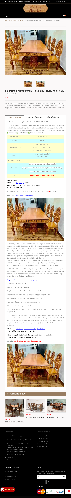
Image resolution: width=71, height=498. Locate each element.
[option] (29, 84)
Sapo (56, 495)
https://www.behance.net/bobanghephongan (26, 280)
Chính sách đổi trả (11, 471)
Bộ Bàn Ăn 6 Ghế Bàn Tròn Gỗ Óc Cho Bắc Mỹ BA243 (21, 417)
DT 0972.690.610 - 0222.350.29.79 (41, 1)
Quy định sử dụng (11, 474)
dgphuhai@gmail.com (25, 1)
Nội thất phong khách (44, 430)
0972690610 (10, 452)
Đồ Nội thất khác (43, 441)
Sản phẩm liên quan (18, 394)
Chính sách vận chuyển (13, 469)
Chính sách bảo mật (12, 466)
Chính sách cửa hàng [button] (12, 462)
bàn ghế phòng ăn (55, 128)
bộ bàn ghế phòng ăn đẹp (31, 125)
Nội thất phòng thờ (43, 438)
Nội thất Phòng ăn (43, 436)
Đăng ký (63, 1)
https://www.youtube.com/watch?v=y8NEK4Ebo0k (30, 329)
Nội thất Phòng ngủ (43, 433)
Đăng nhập (58, 1)
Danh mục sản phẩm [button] (43, 426)
